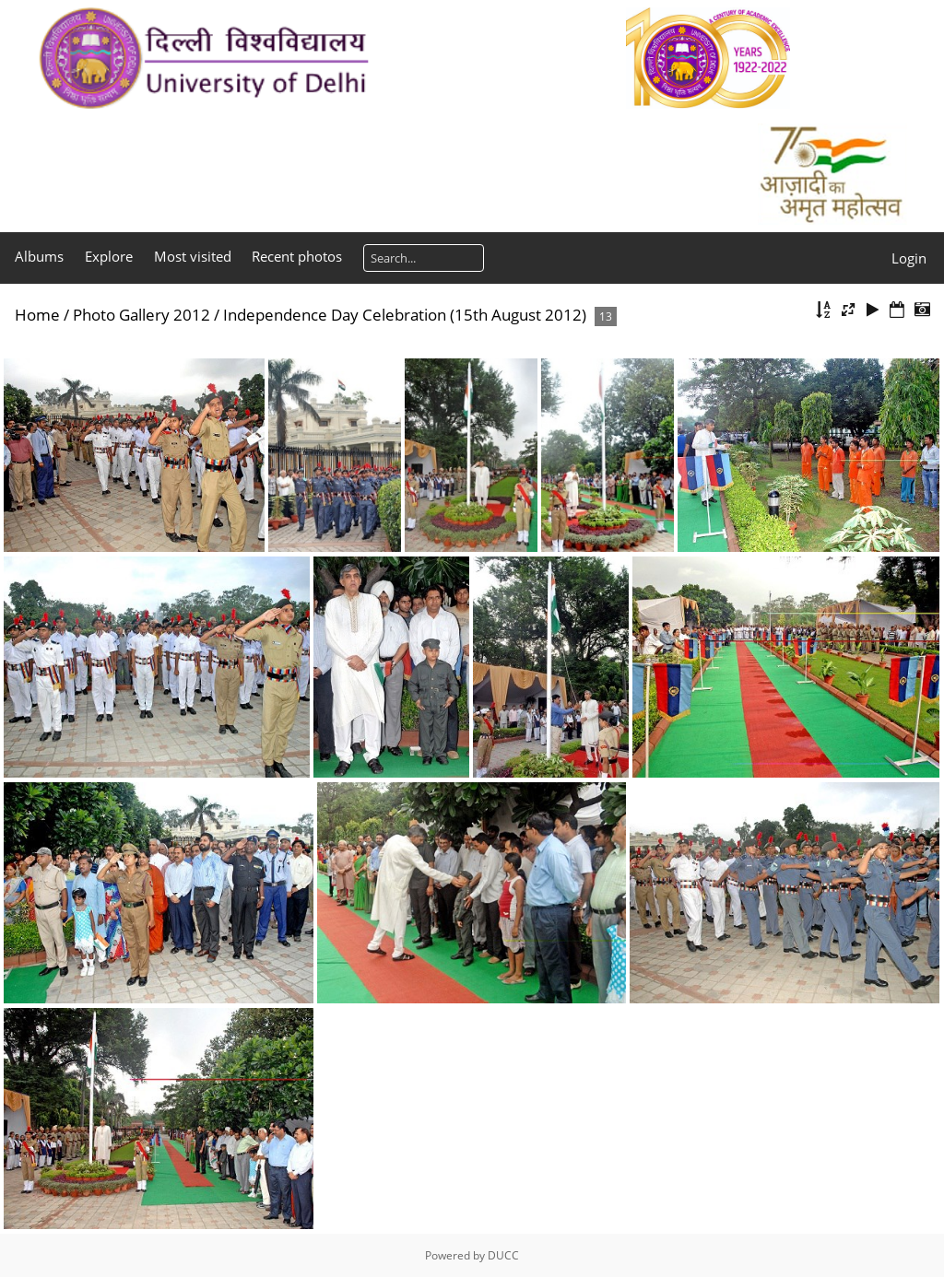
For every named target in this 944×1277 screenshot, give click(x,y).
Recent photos (297, 256)
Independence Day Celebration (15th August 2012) (404, 314)
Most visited (192, 256)
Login (908, 258)
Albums (39, 256)
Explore (109, 256)
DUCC (503, 1255)
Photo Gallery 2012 (141, 314)
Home (37, 314)
